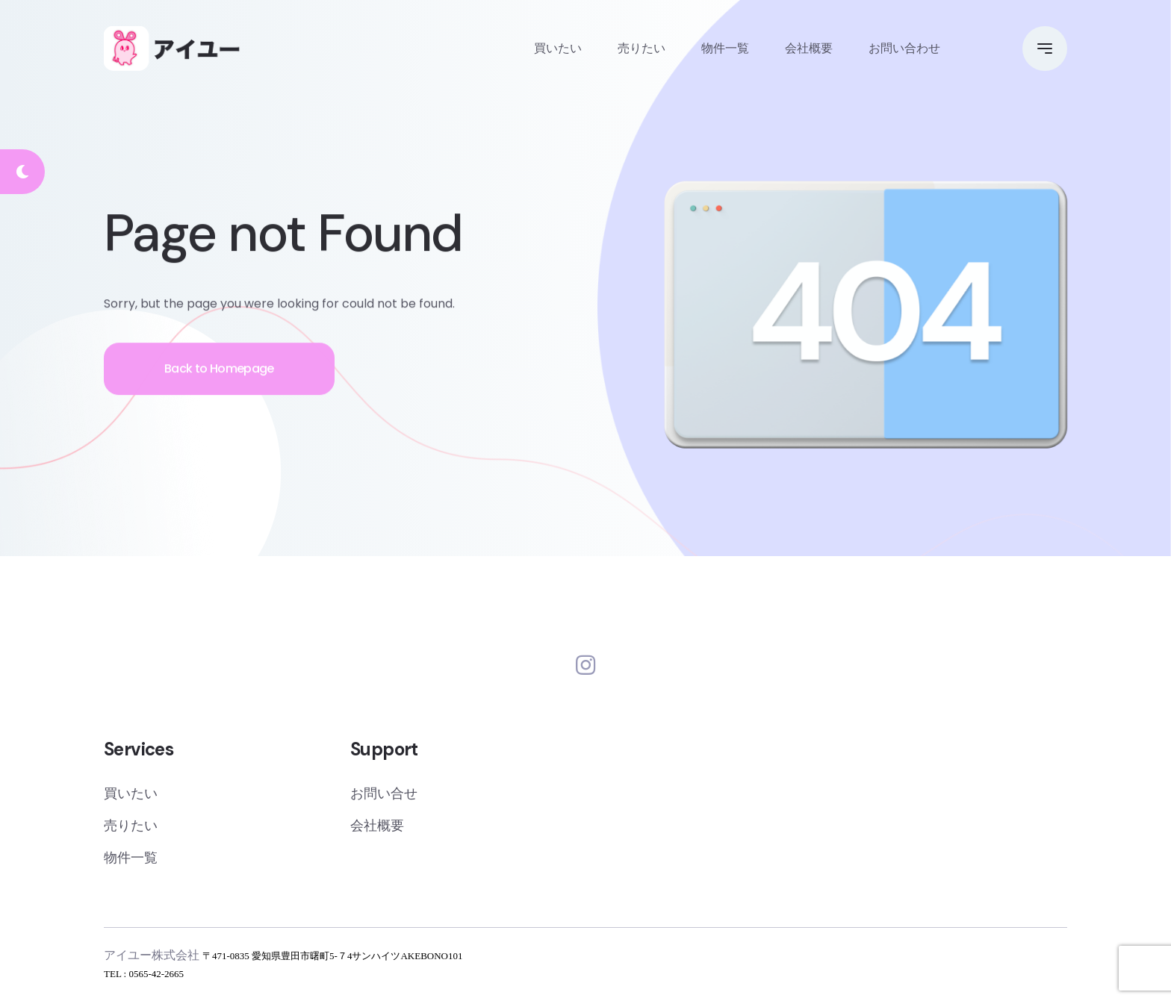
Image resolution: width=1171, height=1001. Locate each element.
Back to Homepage (219, 372)
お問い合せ (383, 793)
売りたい (641, 48)
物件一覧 (725, 48)
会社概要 (809, 48)
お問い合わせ (904, 48)
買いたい (558, 48)
